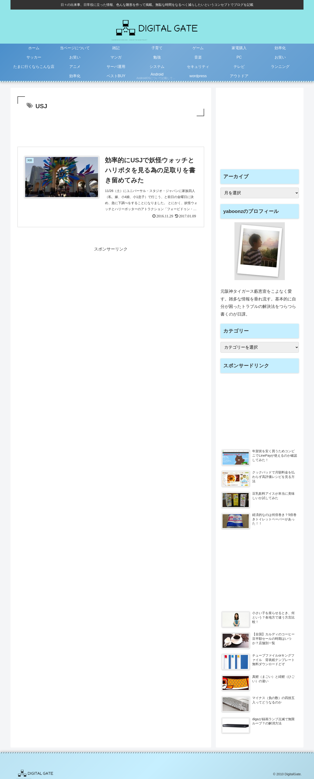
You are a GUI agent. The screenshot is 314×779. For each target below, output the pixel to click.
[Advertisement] (110, 130)
